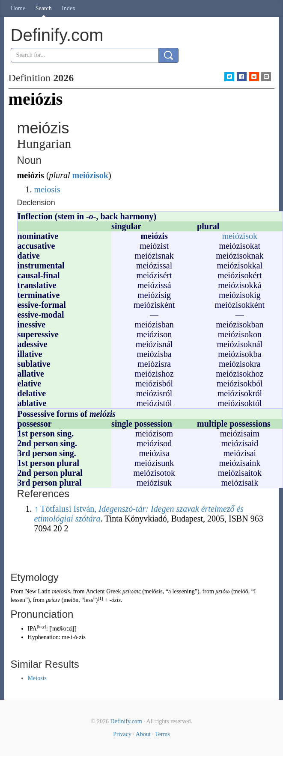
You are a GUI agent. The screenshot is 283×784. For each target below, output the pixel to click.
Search (44, 8)
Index (68, 8)
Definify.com (126, 721)
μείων (53, 600)
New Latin (37, 591)
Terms (162, 734)
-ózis (114, 600)
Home (18, 8)
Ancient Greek (103, 591)
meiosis (47, 189)
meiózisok (90, 175)
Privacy (122, 734)
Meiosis (37, 678)
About (143, 734)
